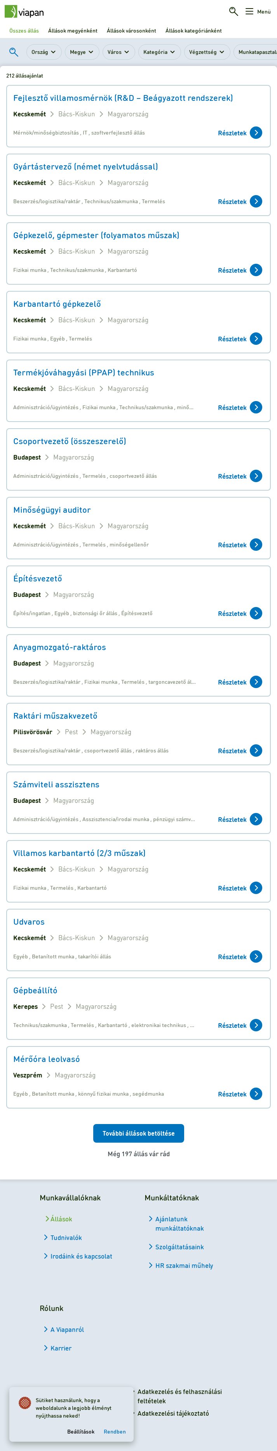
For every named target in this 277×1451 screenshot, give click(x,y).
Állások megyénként (73, 30)
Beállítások (80, 1431)
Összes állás (24, 30)
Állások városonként (131, 30)
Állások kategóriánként (194, 30)
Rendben (115, 1431)
